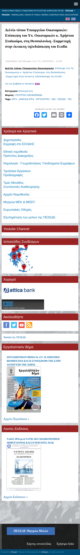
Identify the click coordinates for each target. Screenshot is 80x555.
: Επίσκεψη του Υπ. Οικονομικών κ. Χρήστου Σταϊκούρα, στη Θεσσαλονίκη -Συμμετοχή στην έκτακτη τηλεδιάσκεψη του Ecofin (39, 72)
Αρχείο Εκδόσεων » (15, 497)
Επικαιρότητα (26, 91)
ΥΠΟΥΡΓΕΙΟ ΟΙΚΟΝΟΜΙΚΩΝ (28, 95)
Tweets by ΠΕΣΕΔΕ (14, 337)
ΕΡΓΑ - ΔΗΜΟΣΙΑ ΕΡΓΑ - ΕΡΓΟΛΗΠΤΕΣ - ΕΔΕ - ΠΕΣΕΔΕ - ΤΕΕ (42, 99)
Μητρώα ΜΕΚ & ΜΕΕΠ (19, 202)
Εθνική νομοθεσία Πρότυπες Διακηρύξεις (18, 153)
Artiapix (44, 552)
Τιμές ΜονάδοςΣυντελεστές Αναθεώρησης (21, 185)
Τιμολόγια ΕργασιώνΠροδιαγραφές (17, 173)
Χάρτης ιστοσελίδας (38, 543)
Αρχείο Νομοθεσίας (16, 194)
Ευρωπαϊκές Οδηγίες (17, 209)
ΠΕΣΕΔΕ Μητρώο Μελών (31, 531)
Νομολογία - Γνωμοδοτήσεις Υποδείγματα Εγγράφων (39, 163)
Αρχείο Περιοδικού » (16, 419)
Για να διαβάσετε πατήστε (22, 83)
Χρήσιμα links (65, 543)
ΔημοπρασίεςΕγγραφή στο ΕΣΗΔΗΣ (18, 142)
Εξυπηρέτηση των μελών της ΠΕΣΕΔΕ (29, 217)
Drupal (14, 552)
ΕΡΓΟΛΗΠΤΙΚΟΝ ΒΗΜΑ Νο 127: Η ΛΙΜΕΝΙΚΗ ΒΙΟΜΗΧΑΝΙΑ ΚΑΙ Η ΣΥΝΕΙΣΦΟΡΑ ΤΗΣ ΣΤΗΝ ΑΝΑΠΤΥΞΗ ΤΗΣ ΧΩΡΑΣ (34, 361)
